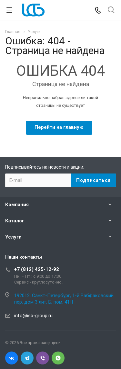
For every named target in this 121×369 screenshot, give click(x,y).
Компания (17, 204)
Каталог (14, 221)
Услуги (13, 237)
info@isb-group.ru (33, 316)
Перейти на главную (59, 127)
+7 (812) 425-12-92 (36, 269)
